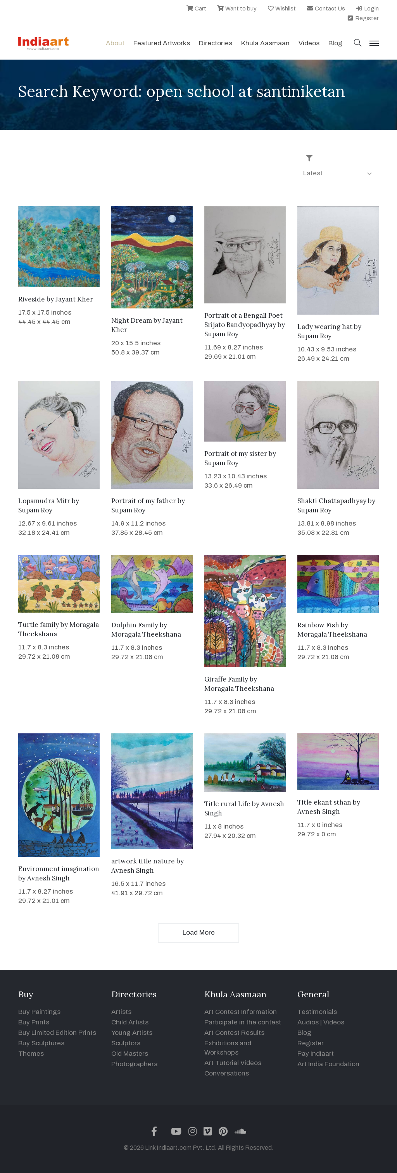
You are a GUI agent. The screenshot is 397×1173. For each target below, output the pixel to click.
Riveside (31, 299)
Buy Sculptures (41, 1043)
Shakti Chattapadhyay (331, 501)
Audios (308, 1022)
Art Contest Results (234, 1032)
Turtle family (38, 624)
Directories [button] (215, 43)
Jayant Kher (74, 299)
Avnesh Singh (48, 878)
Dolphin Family (134, 625)
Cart (196, 8)
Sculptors (125, 1043)
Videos (309, 43)
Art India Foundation (328, 1064)
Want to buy (237, 8)
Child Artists (129, 1022)
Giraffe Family (226, 679)
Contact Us (325, 8)
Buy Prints (33, 1022)
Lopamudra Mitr (44, 501)
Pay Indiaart (315, 1053)
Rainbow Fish (318, 625)
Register (363, 18)
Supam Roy (221, 334)
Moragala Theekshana (146, 634)
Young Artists (131, 1032)
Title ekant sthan (324, 802)
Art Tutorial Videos (232, 1063)
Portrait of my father (143, 501)
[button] (358, 43)
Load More (199, 932)
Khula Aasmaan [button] (265, 43)
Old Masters (129, 1053)
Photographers (134, 1064)
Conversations (226, 1073)
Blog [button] (335, 43)
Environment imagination (58, 869)
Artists (121, 1011)
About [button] (115, 43)
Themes (31, 1053)
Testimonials (317, 1011)
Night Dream (131, 320)
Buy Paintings (39, 1011)
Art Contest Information (240, 1011)
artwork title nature (143, 861)
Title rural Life (227, 804)
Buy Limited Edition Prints (57, 1032)
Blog (304, 1032)
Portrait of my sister (235, 453)
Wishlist (281, 8)
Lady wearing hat (324, 326)
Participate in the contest (242, 1022)
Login (367, 8)
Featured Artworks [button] (161, 43)
